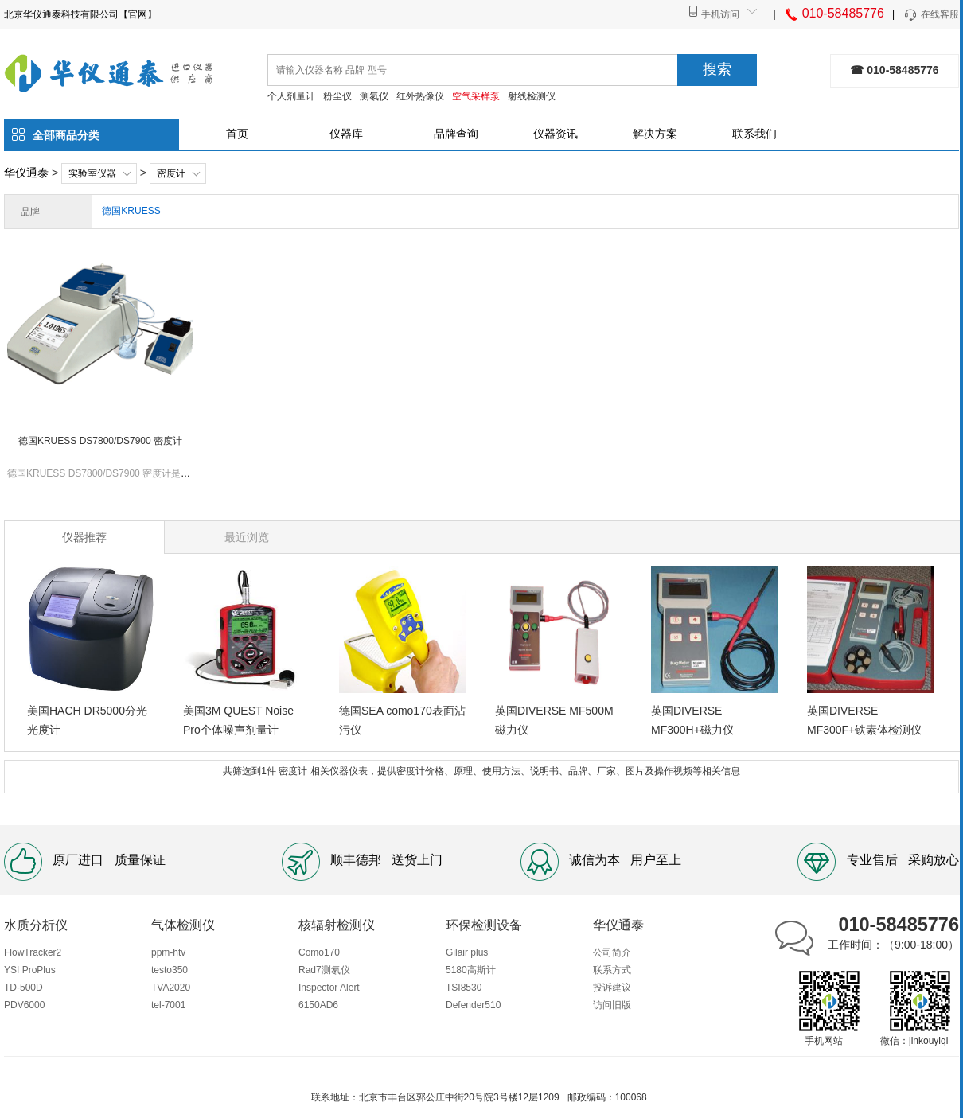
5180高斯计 (471, 970)
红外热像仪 (420, 96)
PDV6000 (24, 1005)
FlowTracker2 (32, 952)
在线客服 (931, 15)
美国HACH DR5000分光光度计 (87, 720)
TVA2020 (170, 987)
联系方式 (612, 970)
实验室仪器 (92, 173)
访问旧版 (612, 1005)
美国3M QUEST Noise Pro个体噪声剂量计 (238, 720)
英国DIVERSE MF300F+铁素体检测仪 (864, 720)
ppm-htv (168, 952)
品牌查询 (456, 133)
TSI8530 (463, 987)
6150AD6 (318, 1005)
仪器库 (346, 133)
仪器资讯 (555, 133)
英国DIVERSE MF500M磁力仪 (554, 720)
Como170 (319, 952)
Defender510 (473, 1005)
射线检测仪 (532, 96)
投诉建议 (612, 987)
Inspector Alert (329, 987)
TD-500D (23, 987)
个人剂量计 (291, 96)
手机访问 (720, 14)
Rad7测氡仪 (324, 970)
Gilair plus (467, 952)
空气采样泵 (476, 96)
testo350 (169, 970)
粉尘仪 (337, 96)
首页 (237, 133)
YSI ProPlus (30, 970)
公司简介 (612, 952)
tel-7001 (168, 1005)
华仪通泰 (26, 172)
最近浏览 (246, 537)
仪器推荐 (84, 537)
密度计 (171, 173)
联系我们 (754, 133)
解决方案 (655, 133)
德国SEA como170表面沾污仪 (402, 720)
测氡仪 (374, 96)
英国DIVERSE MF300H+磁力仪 (692, 720)
